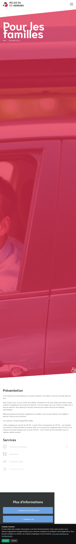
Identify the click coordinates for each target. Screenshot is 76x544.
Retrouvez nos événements (28, 510)
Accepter (5, 540)
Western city (28, 519)
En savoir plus (15, 41)
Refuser (14, 540)
